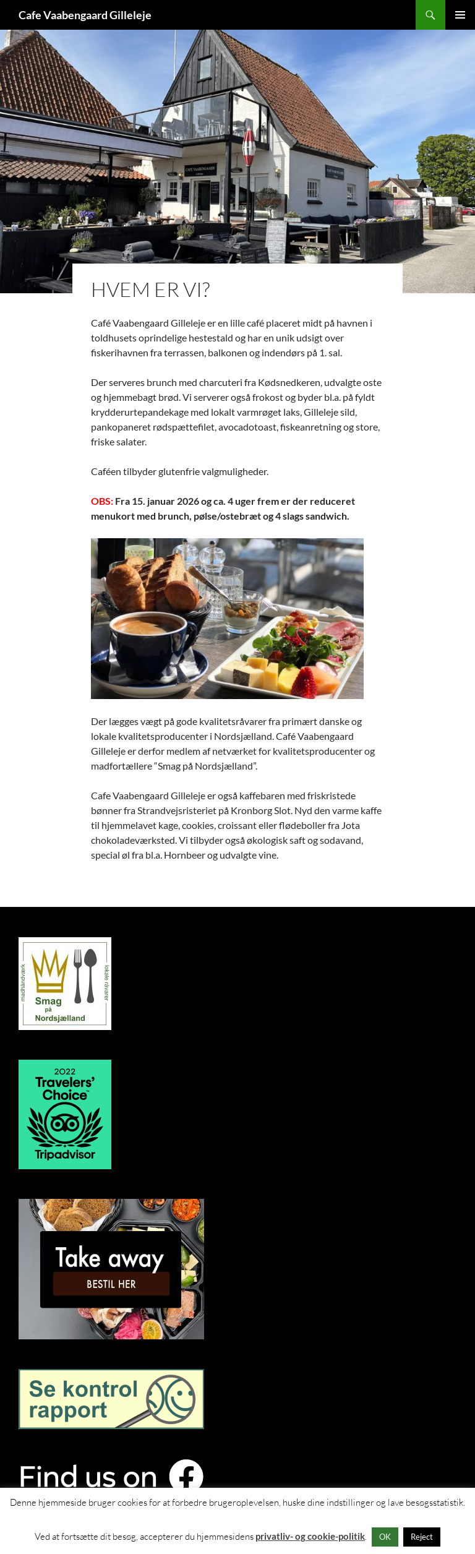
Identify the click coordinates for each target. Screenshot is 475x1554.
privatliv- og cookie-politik (310, 1536)
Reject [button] (422, 1537)
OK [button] (385, 1537)
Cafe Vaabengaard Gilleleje (85, 15)
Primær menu (460, 15)
